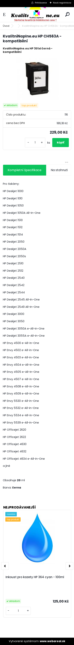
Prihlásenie (41, 2)
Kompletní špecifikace (24, 170)
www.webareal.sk (52, 641)
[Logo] (37, 14)
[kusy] (35, 142)
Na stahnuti (59, 170)
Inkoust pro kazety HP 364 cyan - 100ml (35, 577)
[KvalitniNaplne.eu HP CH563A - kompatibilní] (37, 78)
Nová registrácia (62, 2)
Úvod (6, 26)
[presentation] (5, 566)
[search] (67, 14)
